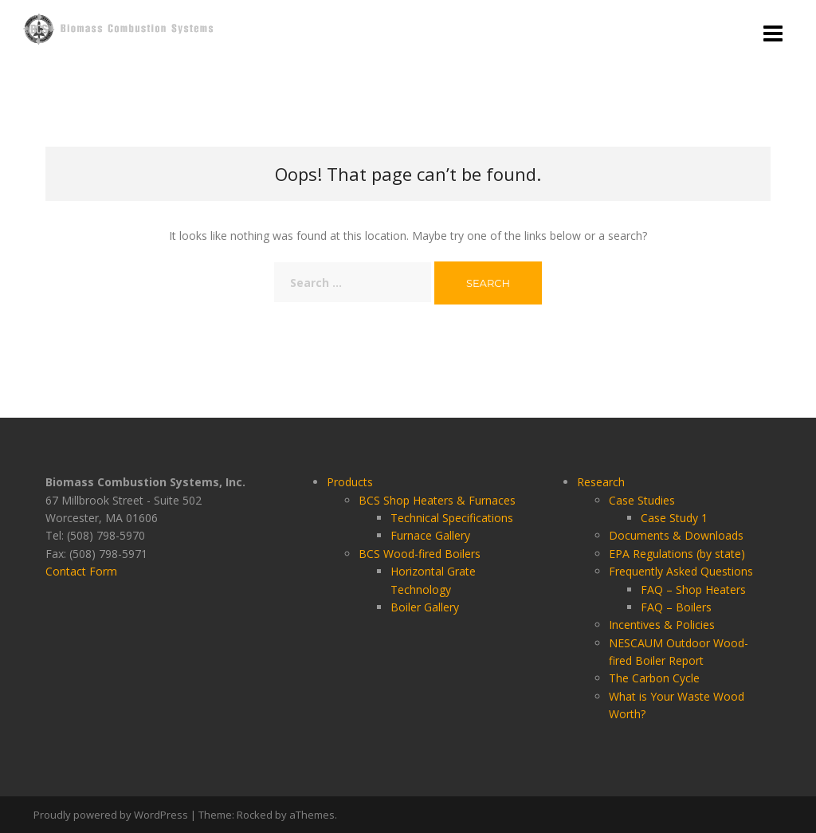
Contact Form (81, 571)
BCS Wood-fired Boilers (420, 553)
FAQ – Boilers (676, 607)
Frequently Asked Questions (681, 571)
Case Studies (642, 500)
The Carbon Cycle (654, 678)
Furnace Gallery (430, 535)
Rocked (255, 814)
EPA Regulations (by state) (677, 553)
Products (350, 481)
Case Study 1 (674, 517)
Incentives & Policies (662, 624)
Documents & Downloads (676, 535)
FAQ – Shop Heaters (693, 589)
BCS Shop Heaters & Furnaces (437, 500)
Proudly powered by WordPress (110, 814)
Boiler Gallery (424, 607)
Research (601, 481)
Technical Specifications (451, 517)
